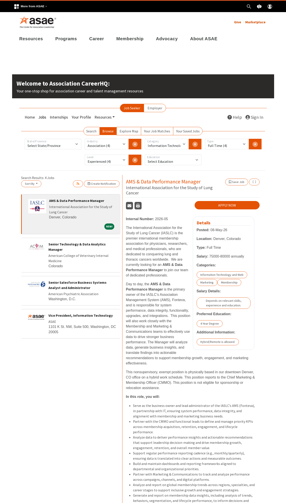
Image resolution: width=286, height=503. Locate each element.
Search (91, 131)
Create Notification (102, 184)
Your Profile (81, 117)
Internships (59, 117)
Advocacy (167, 38)
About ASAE (203, 38)
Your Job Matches (157, 131)
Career (96, 38)
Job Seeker (132, 108)
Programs (66, 38)
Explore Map (129, 131)
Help (234, 117)
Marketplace (255, 22)
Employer (155, 108)
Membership (130, 38)
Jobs (42, 117)
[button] (30, 6)
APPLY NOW (227, 205)
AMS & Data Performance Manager (76, 200)
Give (237, 22)
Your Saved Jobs (188, 131)
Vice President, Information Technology (80, 315)
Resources (31, 38)
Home (30, 117)
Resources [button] (103, 117)
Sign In (254, 117)
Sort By (30, 184)
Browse (108, 131)
